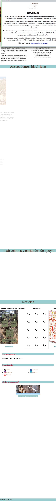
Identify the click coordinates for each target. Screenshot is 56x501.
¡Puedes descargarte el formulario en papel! (28, 396)
